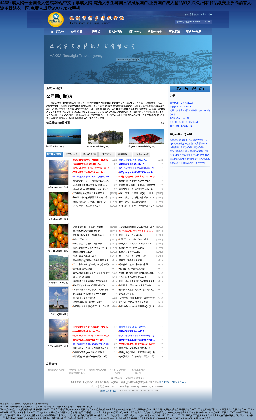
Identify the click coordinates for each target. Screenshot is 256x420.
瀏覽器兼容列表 (108, 390)
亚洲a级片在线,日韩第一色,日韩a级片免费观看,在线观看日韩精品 (33, 418)
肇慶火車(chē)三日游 (82, 252)
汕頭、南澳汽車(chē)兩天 (85, 256)
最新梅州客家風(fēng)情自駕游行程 (89, 235)
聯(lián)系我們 (193, 32)
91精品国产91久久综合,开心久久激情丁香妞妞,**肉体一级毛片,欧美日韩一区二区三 (132, 415)
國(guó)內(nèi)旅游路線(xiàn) (141, 146)
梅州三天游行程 (80, 239)
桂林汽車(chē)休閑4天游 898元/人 (135, 181)
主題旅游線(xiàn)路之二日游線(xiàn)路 (137, 227)
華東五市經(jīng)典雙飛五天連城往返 (90, 197)
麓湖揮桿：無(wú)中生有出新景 (133, 264)
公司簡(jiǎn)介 (59, 96)
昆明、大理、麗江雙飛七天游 (132, 256)
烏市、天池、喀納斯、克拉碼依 (87, 243)
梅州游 (96, 31)
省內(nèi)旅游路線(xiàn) (98, 146)
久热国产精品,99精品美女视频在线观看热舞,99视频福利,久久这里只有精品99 (115, 409)
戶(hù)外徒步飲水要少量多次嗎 (133, 302)
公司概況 (76, 31)
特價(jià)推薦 (54, 154)
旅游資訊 (106, 154)
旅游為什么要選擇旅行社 (84, 298)
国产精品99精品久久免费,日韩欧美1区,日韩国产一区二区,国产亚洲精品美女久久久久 (39, 409)
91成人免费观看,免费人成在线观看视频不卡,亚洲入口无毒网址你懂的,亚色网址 (56, 415)
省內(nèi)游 (116, 31)
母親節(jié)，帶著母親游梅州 (132, 268)
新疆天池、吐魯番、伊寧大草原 (133, 239)
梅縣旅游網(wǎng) (56, 370)
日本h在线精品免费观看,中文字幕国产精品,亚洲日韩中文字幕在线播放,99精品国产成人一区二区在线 (90, 412)
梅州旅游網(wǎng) (97, 370)
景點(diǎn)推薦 (89, 154)
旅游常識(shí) (124, 154)
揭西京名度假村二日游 (129, 252)
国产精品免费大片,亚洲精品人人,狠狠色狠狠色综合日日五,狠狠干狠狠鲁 (170, 412)
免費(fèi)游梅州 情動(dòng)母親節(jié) (136, 273)
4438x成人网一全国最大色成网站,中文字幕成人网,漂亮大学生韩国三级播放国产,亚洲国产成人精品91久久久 (50, 406)
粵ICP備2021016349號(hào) (172, 382)
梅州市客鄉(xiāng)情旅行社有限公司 (65, 19)
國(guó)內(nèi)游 (135, 32)
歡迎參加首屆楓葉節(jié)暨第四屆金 (135, 243)
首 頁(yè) (57, 31)
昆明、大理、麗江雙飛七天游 (86, 206)
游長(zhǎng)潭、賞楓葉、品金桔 (88, 227)
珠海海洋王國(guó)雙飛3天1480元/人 (90, 185)
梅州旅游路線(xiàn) (55, 146)
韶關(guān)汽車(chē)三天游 (131, 248)
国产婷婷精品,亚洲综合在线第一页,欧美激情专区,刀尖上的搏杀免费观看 (97, 418)
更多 (163, 123)
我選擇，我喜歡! (126, 294)
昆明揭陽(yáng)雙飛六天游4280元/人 (90, 193)
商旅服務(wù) (174, 32)
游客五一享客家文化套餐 (130, 260)
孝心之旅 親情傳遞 (81, 277)
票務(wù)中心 (155, 32)
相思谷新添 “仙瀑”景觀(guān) (132, 277)
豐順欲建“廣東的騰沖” (83, 268)
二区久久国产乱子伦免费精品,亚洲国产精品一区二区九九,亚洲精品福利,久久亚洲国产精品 (193, 409)
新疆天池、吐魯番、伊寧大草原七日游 (137, 206)
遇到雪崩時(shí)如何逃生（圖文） (88, 302)
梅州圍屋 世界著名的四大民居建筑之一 (137, 285)
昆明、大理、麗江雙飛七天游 (132, 201)
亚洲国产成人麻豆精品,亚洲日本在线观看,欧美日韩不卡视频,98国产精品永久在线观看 (170, 418)
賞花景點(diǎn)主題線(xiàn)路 (86, 231)
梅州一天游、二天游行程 (130, 235)
